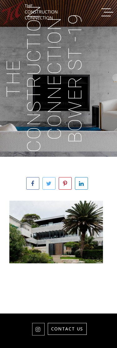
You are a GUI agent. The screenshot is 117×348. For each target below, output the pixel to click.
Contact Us (67, 329)
